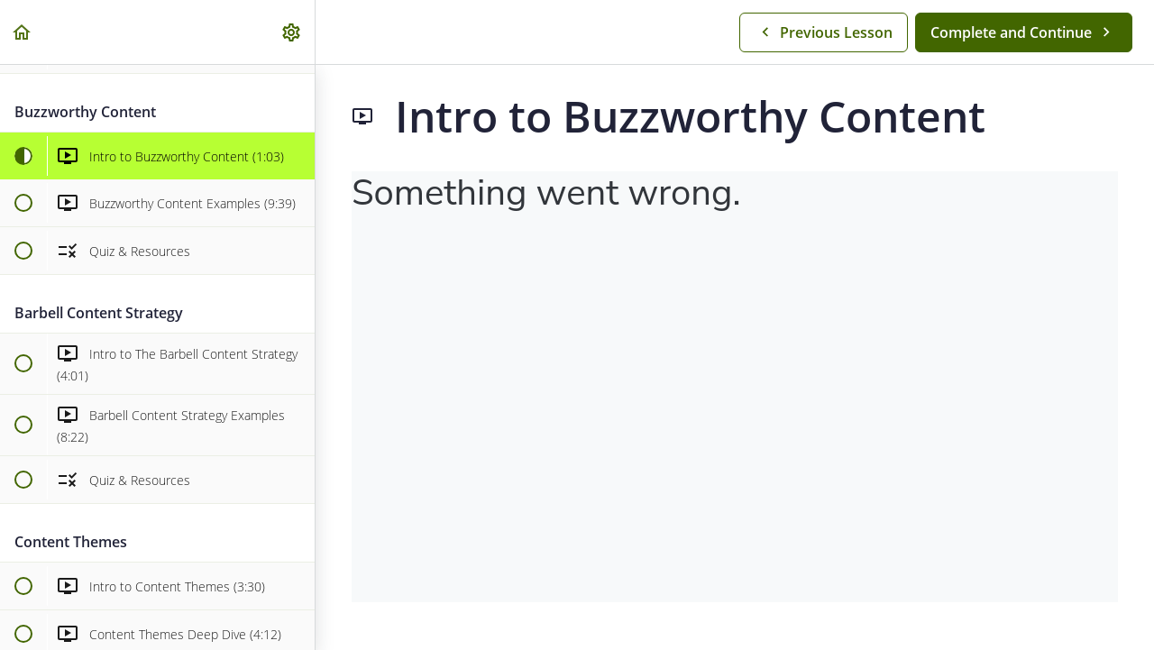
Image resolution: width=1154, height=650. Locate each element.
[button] (22, 32)
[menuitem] (292, 32)
